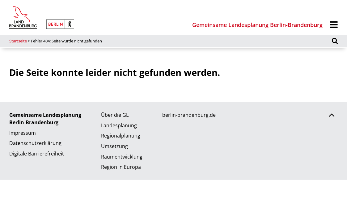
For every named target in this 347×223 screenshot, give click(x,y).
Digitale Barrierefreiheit (36, 153)
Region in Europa (121, 167)
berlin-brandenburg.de (189, 115)
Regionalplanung (120, 135)
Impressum (22, 132)
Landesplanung (119, 125)
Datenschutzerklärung (35, 143)
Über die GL (115, 115)
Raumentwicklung (121, 156)
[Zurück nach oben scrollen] (331, 116)
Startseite (18, 41)
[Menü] (334, 25)
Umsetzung (114, 146)
